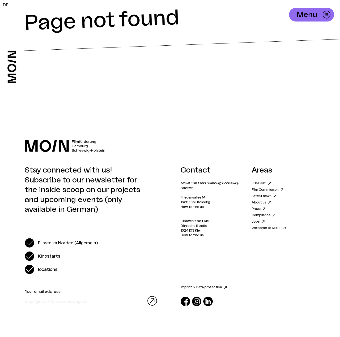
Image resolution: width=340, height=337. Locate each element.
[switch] (61, 243)
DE (5, 5)
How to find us (192, 207)
